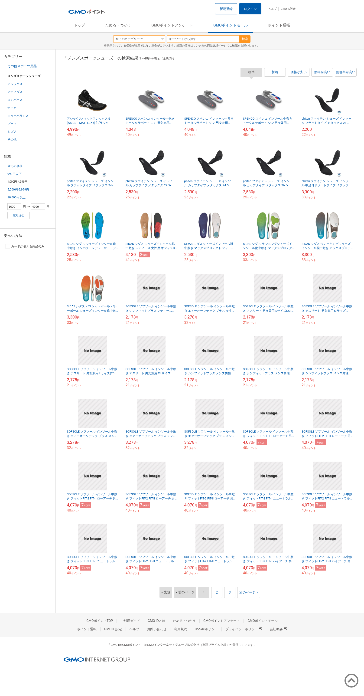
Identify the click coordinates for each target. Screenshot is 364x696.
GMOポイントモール (230, 25)
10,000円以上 (16, 197)
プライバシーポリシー (243, 629)
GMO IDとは (156, 621)
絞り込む (18, 215)
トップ (79, 25)
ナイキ (11, 108)
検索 (245, 39)
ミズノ (11, 131)
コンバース (15, 100)
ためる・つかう (118, 25)
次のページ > (248, 592)
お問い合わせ (156, 629)
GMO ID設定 (288, 8)
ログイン (250, 9)
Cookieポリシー (206, 629)
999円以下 (14, 174)
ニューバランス (18, 116)
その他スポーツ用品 (22, 66)
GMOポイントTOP (99, 621)
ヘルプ (272, 8)
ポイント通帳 (279, 25)
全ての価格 (15, 166)
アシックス (15, 84)
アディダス (15, 92)
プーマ (11, 123)
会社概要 (278, 629)
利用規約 (180, 629)
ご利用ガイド (130, 621)
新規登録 (226, 9)
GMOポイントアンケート (172, 25)
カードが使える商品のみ (25, 246)
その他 (11, 139)
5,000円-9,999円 (18, 189)
